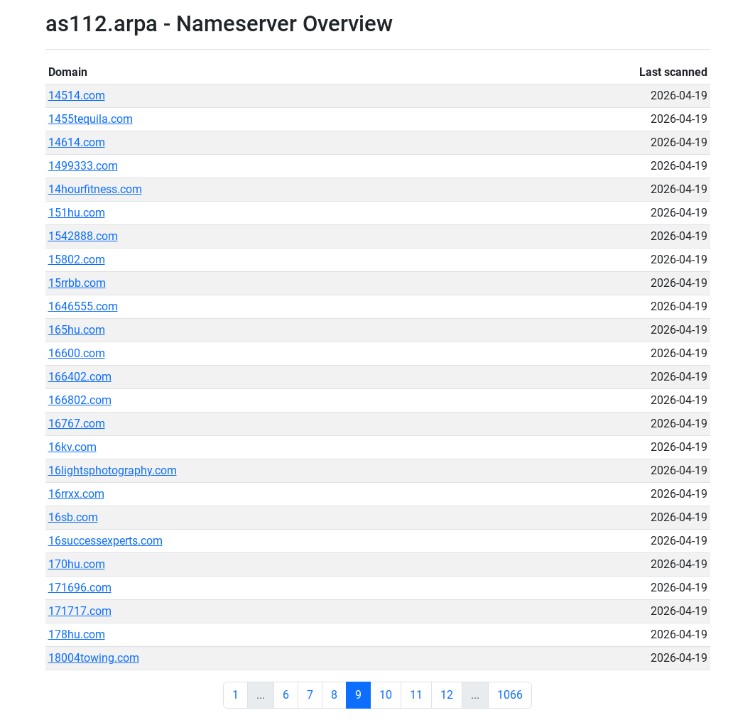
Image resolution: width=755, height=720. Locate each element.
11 (416, 695)
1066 (510, 695)
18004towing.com (93, 658)
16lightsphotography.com (112, 470)
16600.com (76, 353)
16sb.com (73, 517)
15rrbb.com (77, 283)
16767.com (76, 423)
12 (446, 695)
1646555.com (83, 306)
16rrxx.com (76, 494)
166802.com (80, 400)
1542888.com (83, 236)
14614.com (76, 142)
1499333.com (83, 166)
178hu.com (76, 634)
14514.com (76, 95)
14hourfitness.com (95, 189)
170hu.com (76, 564)
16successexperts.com (105, 540)
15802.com (76, 259)
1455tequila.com (90, 119)
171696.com (80, 587)
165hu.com (76, 330)
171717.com (80, 611)
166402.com (80, 376)
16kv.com (72, 447)
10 (385, 695)
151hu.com (76, 212)
